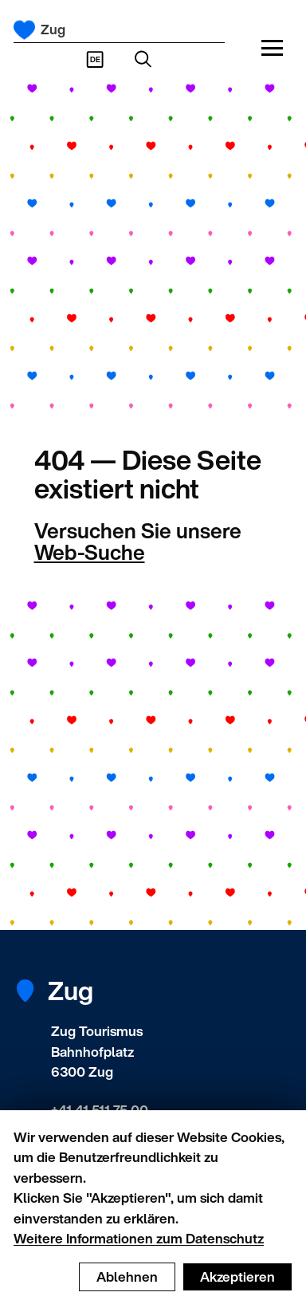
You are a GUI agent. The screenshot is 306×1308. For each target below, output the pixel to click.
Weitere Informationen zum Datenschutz (139, 1238)
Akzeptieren (237, 1276)
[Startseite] (24, 30)
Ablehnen (127, 1276)
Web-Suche (89, 552)
